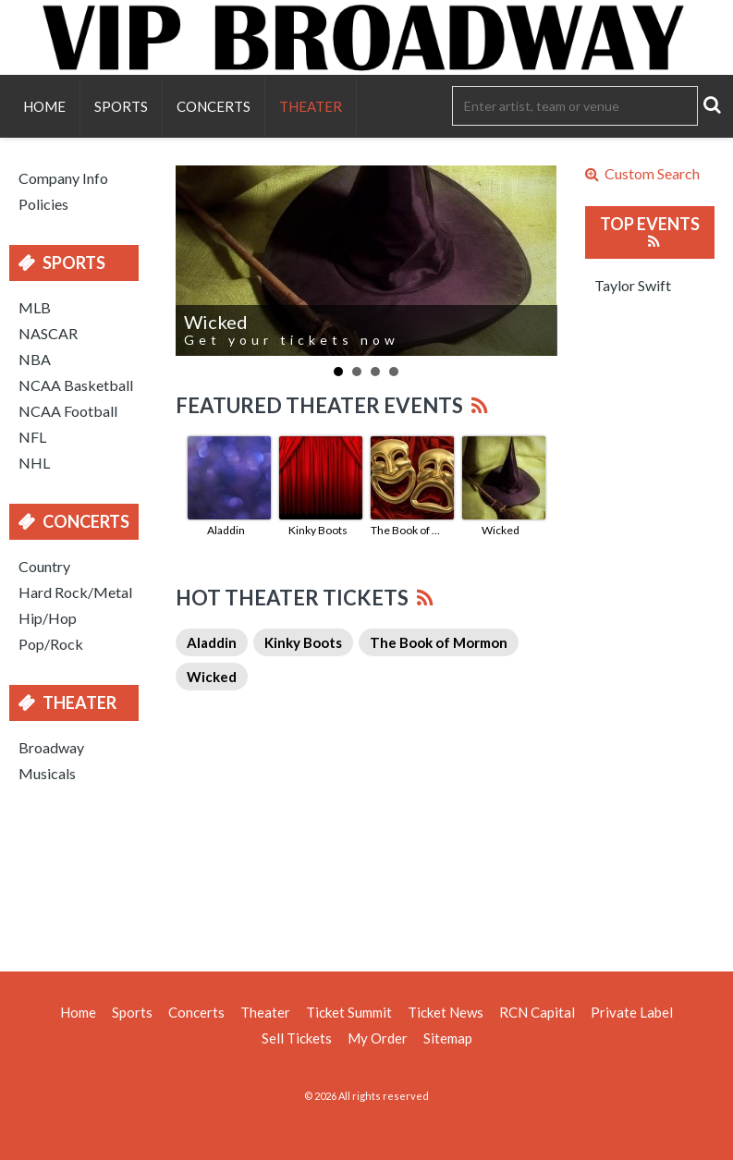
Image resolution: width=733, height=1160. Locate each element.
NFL (32, 437)
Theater (310, 106)
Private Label (632, 1012)
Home (44, 106)
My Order (378, 1038)
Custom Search (642, 173)
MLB (34, 307)
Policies (43, 204)
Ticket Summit (349, 1012)
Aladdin (226, 530)
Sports (121, 106)
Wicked (500, 530)
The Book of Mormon (409, 530)
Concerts (213, 106)
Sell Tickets (297, 1038)
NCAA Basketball (75, 385)
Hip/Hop (47, 618)
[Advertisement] (367, 874)
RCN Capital (537, 1012)
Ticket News (445, 1012)
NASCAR (48, 333)
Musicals (47, 773)
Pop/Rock (50, 644)
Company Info (63, 178)
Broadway (51, 747)
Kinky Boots (318, 530)
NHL (34, 462)
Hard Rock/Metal (75, 592)
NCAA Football (67, 411)
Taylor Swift (632, 285)
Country (44, 566)
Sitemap (447, 1038)
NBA (34, 359)
